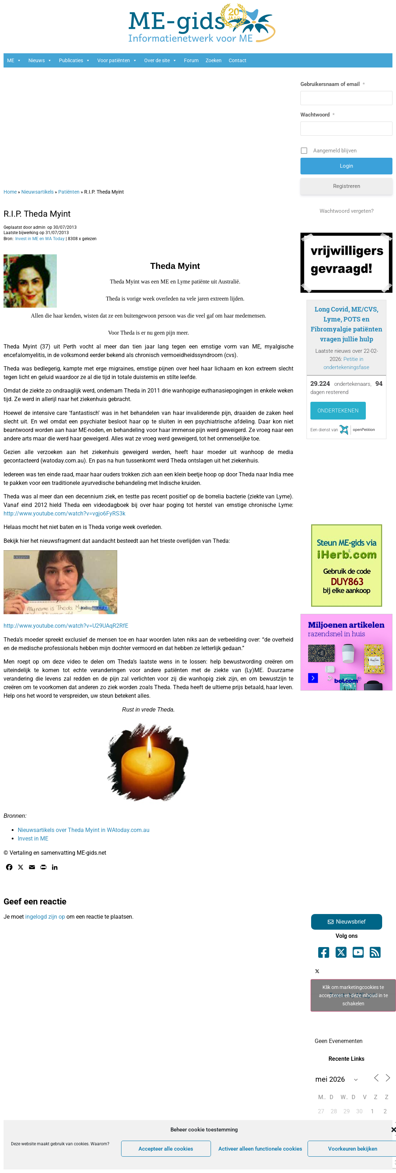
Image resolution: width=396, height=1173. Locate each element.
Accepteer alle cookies (166, 1149)
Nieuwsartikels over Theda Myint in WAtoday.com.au (84, 830)
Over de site (160, 60)
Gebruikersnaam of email (332, 84)
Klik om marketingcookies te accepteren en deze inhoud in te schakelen (353, 995)
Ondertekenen (338, 410)
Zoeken (214, 60)
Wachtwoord (317, 115)
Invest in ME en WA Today (40, 238)
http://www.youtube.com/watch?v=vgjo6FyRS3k (64, 513)
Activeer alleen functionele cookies (260, 1149)
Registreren (346, 186)
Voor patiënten (117, 60)
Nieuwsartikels (37, 192)
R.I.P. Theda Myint (37, 214)
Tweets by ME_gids (353, 995)
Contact (237, 60)
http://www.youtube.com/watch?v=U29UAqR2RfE (66, 625)
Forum (191, 60)
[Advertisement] (144, 124)
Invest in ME (33, 838)
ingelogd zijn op (45, 916)
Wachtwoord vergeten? (347, 211)
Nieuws (40, 60)
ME (14, 60)
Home (10, 192)
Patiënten (69, 192)
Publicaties (74, 60)
